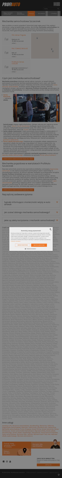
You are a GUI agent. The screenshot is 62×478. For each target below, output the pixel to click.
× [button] (51, 230)
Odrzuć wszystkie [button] (23, 245)
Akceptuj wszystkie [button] (39, 245)
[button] (31, 249)
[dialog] (31, 239)
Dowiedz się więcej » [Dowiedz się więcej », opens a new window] (16, 241)
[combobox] (51, 229)
